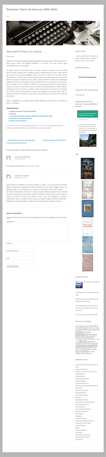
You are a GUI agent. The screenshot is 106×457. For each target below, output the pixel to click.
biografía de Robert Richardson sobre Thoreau (36, 61)
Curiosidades (87, 332)
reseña (85, 351)
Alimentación (92, 330)
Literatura (91, 341)
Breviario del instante (81, 369)
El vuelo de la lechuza (81, 383)
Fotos (83, 337)
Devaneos (80, 333)
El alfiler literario (80, 376)
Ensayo (78, 337)
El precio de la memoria (18, 121)
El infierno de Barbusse (22, 157)
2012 (77, 326)
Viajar (77, 353)
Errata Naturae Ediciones (55, 125)
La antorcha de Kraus (81, 399)
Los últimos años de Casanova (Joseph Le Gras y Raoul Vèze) (31, 116)
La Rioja (97, 339)
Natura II (13, 114)
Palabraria (78, 416)
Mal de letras (79, 413)
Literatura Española (86, 345)
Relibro (77, 428)
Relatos (78, 351)
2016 (92, 326)
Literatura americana (81, 343)
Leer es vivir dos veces (82, 404)
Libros (82, 341)
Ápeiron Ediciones (86, 353)
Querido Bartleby (80, 425)
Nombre (9, 243)
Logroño (83, 349)
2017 (96, 326)
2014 (84, 326)
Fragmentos (9, 128)
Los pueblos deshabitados (83, 409)
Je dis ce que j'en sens (81, 395)
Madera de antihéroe (81, 411)
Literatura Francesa (83, 347)
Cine (98, 330)
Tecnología (92, 351)
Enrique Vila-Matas (81, 392)
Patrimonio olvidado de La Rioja (84, 420)
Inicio (8, 16)
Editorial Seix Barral (91, 335)
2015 (88, 326)
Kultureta (78, 397)
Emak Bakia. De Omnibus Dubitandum (86, 385)
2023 (98, 328)
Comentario (10, 222)
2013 (80, 326)
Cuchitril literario (80, 374)
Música (89, 349)
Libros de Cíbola (80, 406)
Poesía (95, 349)
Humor (87, 339)
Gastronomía (79, 339)
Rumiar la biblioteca (81, 430)
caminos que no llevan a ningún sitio (86, 371)
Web (7, 258)
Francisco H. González (44, 128)
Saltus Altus (78, 432)
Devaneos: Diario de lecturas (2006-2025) (31, 9)
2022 (94, 328)
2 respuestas (10, 56)
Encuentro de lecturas (81, 390)
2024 (76, 329)
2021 (90, 328)
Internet (92, 339)
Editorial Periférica (80, 336)
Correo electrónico (12, 251)
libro (76, 341)
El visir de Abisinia (80, 381)
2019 (82, 327)
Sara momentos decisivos (83, 435)
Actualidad (83, 329)
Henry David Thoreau (28, 125)
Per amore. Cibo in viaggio (83, 423)
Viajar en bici (79, 439)
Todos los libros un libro (82, 437)
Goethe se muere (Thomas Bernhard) (23, 111)
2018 (77, 328)
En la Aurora (79, 388)
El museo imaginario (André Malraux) (54, 140)
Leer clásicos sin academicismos (85, 402)
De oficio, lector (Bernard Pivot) (21, 118)
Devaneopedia (79, 95)
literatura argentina (93, 343)
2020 (86, 328)
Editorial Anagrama (91, 334)
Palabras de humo (80, 418)
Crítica (79, 331)
